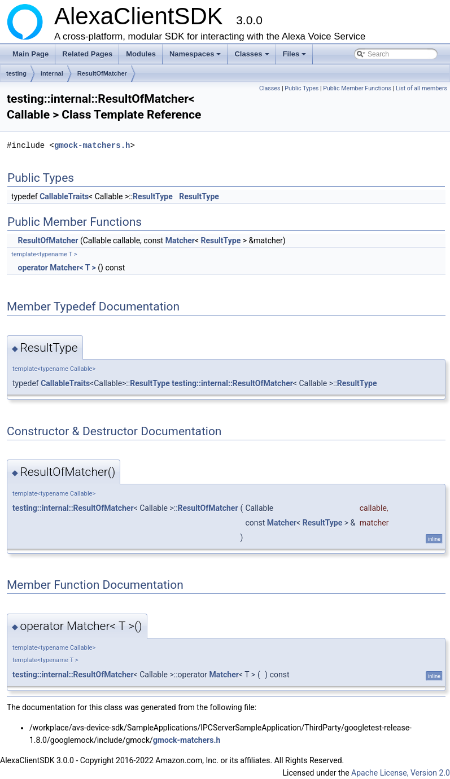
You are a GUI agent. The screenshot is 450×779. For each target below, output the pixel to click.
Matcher (180, 240)
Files (295, 57)
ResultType (153, 196)
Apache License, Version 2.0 (400, 772)
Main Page (30, 54)
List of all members (421, 88)
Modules (141, 54)
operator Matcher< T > (56, 267)
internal (52, 73)
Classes (252, 57)
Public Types (301, 88)
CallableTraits (64, 196)
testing (16, 73)
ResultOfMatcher (102, 73)
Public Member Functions (357, 88)
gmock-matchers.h (92, 145)
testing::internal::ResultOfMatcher (232, 383)
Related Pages (87, 54)
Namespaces (196, 57)
